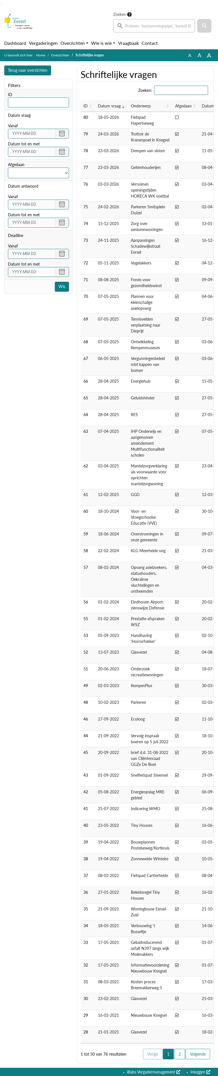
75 (85, 206)
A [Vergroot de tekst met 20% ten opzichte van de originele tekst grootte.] (199, 55)
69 (85, 319)
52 (85, 652)
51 (85, 668)
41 (85, 808)
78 (85, 150)
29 (85, 1015)
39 (85, 842)
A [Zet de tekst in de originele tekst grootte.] (189, 55)
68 (85, 341)
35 (85, 908)
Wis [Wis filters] (61, 286)
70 (85, 296)
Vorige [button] (152, 1054)
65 (85, 397)
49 (85, 685)
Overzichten (72, 43)
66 (85, 381)
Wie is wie (101, 43)
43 (85, 775)
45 (85, 752)
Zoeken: (145, 90)
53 (85, 635)
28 (85, 1032)
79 (85, 134)
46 (85, 719)
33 (85, 942)
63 (85, 431)
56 (85, 602)
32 (85, 965)
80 (85, 117)
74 (85, 223)
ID (10, 94)
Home (40, 55)
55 (85, 618)
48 (85, 702)
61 (85, 494)
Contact (150, 43)
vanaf (13, 125)
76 (85, 184)
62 (85, 465)
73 (85, 240)
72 (85, 262)
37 (85, 875)
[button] (204, 26)
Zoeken (119, 14)
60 (85, 511)
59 (85, 533)
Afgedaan (16, 164)
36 (85, 892)
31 (85, 981)
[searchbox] (154, 26)
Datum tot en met (24, 143)
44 (85, 735)
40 (85, 825)
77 (85, 167)
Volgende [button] (198, 1054)
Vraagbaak (128, 43)
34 (85, 925)
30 (85, 998)
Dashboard (15, 43)
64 (85, 414)
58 (85, 550)
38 (85, 858)
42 (85, 791)
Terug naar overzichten (27, 70)
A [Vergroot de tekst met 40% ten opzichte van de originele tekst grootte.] (209, 55)
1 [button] (170, 1053)
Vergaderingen (43, 43)
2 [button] (180, 1054)
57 (85, 567)
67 (85, 358)
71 (85, 279)
